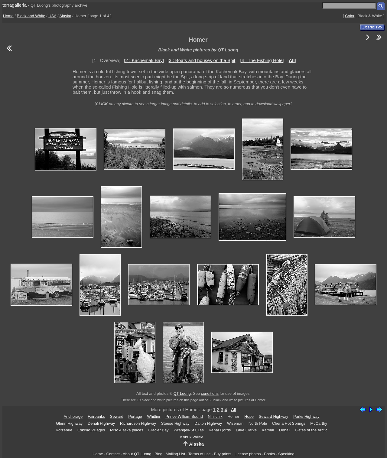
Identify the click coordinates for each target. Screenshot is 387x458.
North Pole (258, 423)
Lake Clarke (246, 430)
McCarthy (318, 423)
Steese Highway (175, 423)
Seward (116, 416)
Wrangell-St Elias (188, 430)
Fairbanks (96, 416)
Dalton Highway (208, 423)
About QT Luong (137, 454)
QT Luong (182, 393)
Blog (158, 454)
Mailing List (175, 454)
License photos (248, 454)
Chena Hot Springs (288, 423)
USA (52, 16)
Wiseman (235, 423)
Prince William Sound (184, 416)
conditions (210, 393)
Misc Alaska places (126, 430)
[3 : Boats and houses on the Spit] (201, 60)
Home (8, 16)
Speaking (286, 454)
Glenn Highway (69, 423)
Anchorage (73, 416)
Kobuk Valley (191, 437)
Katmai (268, 430)
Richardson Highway (138, 423)
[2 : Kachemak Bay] (144, 60)
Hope (249, 416)
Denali (284, 430)
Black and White (31, 16)
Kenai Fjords (220, 430)
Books (269, 454)
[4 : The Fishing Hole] (262, 60)
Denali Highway (101, 423)
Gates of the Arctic (311, 430)
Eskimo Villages (91, 430)
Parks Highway (306, 416)
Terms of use (199, 454)
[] (292, 60)
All (233, 409)
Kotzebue (64, 430)
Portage (135, 416)
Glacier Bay (158, 430)
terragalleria (14, 5)
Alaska (65, 16)
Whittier (153, 416)
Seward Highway (273, 416)
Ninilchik (215, 416)
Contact (112, 454)
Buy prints (222, 454)
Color (349, 16)
